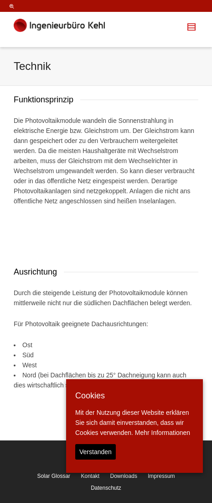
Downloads (123, 476)
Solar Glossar (53, 476)
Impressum (161, 476)
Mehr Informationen (162, 432)
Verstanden (95, 451)
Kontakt (90, 476)
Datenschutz (106, 488)
